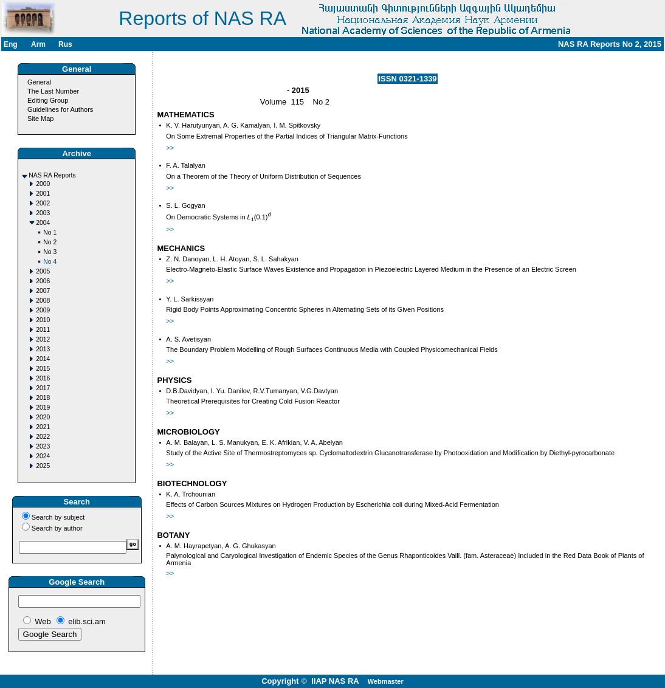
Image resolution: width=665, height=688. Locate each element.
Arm (38, 44)
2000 (43, 184)
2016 (43, 378)
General (39, 82)
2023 (43, 446)
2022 (43, 436)
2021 (43, 427)
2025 (43, 466)
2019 (43, 407)
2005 (43, 271)
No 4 (50, 261)
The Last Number (53, 91)
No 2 (50, 242)
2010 (43, 320)
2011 (43, 329)
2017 (43, 388)
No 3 (50, 252)
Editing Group (47, 100)
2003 (43, 213)
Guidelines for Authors (60, 109)
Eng (11, 44)
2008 (43, 300)
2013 (43, 349)
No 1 (50, 232)
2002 (43, 203)
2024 (43, 456)
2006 (43, 281)
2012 (43, 339)
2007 (43, 290)
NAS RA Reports (52, 175)
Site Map (40, 118)
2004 (43, 222)
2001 (43, 193)
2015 (43, 368)
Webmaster (386, 681)
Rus (65, 44)
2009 (43, 310)
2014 (43, 359)
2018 (43, 397)
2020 (43, 417)
